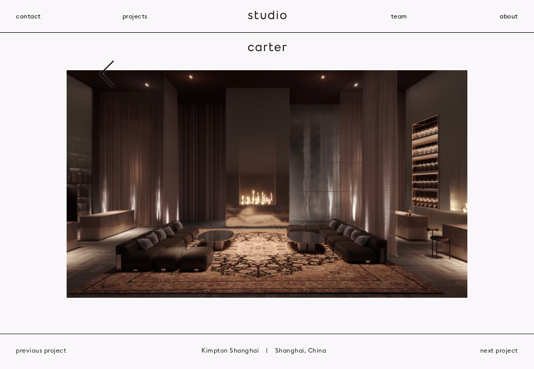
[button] (133, 184)
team (399, 16)
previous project (41, 350)
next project (499, 350)
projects (135, 16)
